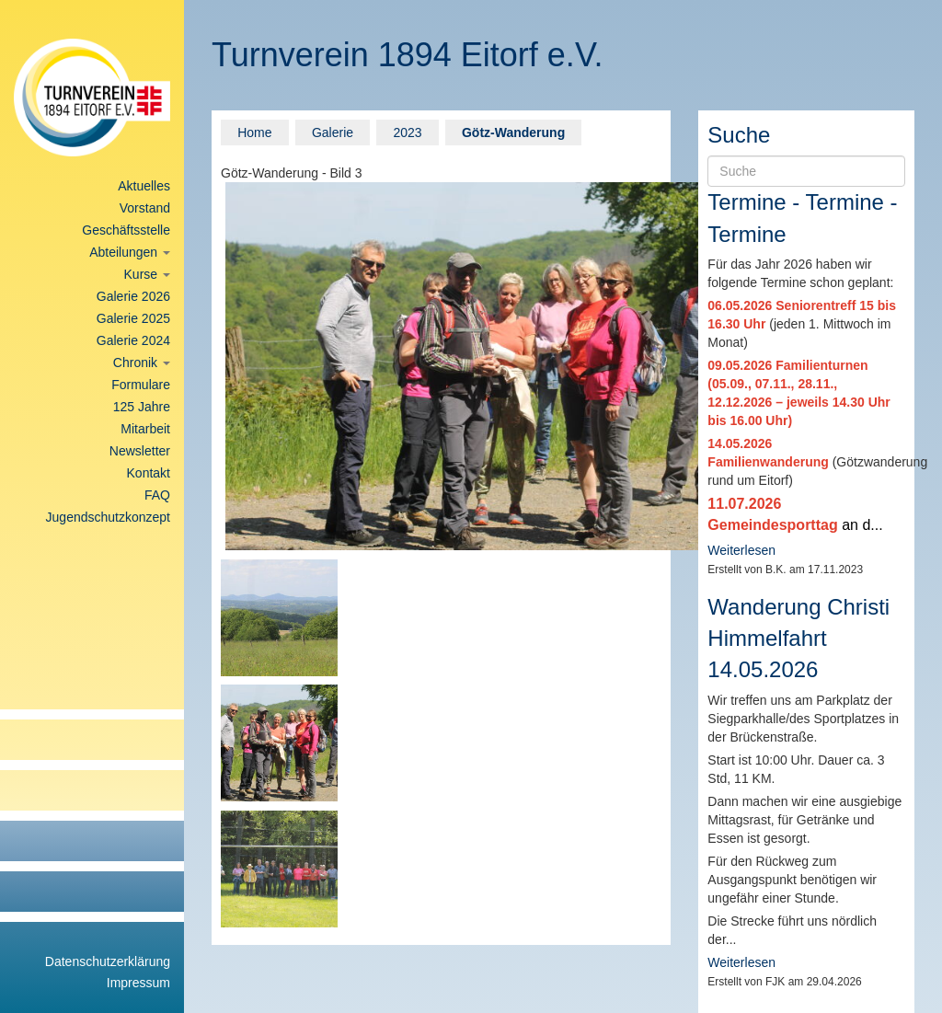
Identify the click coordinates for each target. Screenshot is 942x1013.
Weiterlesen (741, 550)
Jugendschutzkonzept (108, 517)
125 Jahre (141, 406)
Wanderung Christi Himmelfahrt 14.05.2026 (798, 638)
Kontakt (148, 473)
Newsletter (139, 450)
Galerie (332, 132)
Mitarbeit (145, 428)
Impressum (138, 982)
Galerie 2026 (133, 296)
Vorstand (145, 208)
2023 (407, 132)
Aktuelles (144, 185)
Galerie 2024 (133, 340)
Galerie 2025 (133, 318)
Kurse (147, 274)
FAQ (157, 495)
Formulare (140, 384)
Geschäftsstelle (126, 230)
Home (254, 132)
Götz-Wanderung (513, 132)
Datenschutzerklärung (107, 961)
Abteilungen (129, 252)
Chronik (141, 362)
